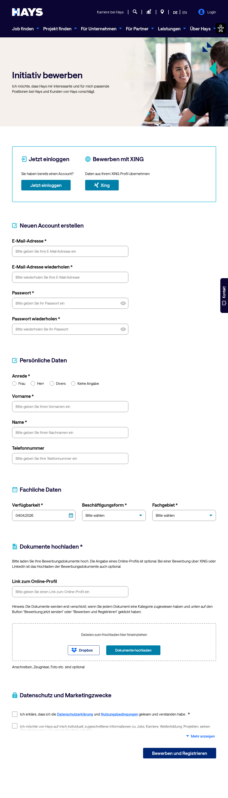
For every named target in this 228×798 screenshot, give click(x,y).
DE (175, 12)
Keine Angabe (85, 383)
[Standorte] (162, 12)
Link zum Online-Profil (34, 581)
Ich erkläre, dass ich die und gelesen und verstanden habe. (101, 714)
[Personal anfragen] (149, 12)
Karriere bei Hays (110, 12)
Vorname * (23, 396)
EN (184, 12)
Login (207, 12)
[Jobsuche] (135, 12)
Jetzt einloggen (46, 185)
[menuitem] (25, 28)
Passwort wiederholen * (36, 318)
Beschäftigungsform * (104, 505)
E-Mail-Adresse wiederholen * (42, 266)
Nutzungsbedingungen (119, 714)
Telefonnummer (28, 448)
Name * (19, 422)
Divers (58, 383)
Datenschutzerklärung (75, 714)
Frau (18, 383)
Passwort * (23, 292)
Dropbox (86, 650)
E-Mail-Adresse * (29, 240)
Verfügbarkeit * (27, 505)
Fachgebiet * (165, 505)
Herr (37, 383)
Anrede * (21, 375)
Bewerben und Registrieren (179, 753)
